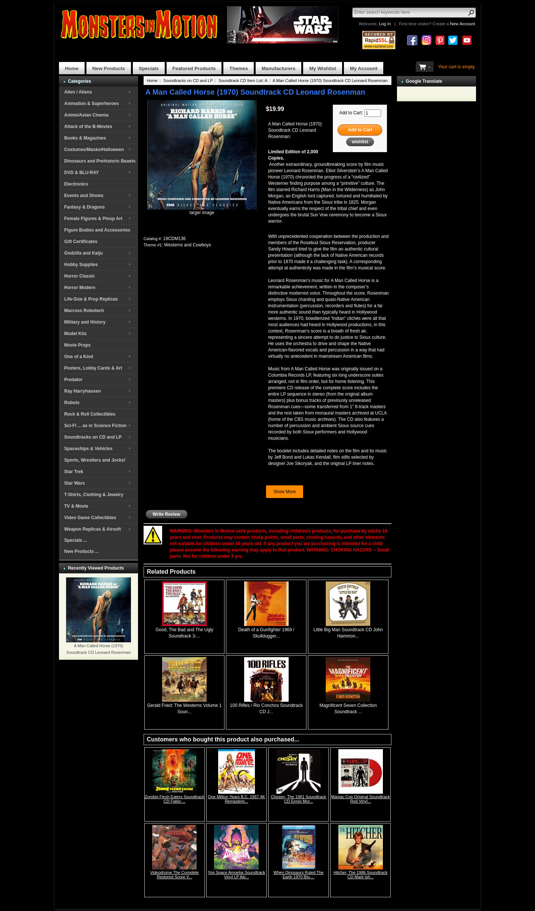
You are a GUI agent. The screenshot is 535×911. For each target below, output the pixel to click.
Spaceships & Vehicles (88, 448)
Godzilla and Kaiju (83, 253)
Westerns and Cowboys (187, 245)
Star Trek (73, 471)
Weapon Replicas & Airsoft (92, 529)
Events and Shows (84, 195)
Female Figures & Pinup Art (93, 218)
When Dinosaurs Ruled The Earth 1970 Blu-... (298, 874)
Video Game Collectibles (90, 517)
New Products (108, 68)
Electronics (76, 184)
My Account (363, 68)
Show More (284, 491)
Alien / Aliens (78, 92)
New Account (462, 24)
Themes (238, 68)
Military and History (84, 322)
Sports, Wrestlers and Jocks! (94, 460)
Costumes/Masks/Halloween (94, 149)
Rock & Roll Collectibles (89, 414)
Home (72, 68)
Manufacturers (278, 68)
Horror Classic (79, 276)
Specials (149, 68)
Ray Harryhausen (82, 391)
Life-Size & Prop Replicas (91, 299)
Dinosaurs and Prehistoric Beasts (99, 161)
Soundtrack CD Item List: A (243, 80)
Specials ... (75, 540)
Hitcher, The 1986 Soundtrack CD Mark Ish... (360, 874)
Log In (385, 24)
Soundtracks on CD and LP (93, 437)
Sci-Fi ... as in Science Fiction (95, 425)
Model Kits (75, 333)
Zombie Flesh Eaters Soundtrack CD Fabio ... (174, 798)
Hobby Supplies (81, 264)
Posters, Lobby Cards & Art (93, 368)
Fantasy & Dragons (84, 207)
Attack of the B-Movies (88, 126)
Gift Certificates (80, 241)
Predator (73, 379)
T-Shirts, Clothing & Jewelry (93, 494)
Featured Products (194, 68)
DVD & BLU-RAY (81, 172)
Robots (71, 402)
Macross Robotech (84, 310)
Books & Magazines (85, 138)
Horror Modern (79, 287)
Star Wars (74, 483)
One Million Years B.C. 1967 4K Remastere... (236, 798)
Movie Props (77, 345)
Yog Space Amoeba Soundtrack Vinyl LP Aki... (236, 874)
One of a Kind (78, 356)
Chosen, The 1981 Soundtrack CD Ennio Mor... (298, 798)
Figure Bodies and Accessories (97, 230)
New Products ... (81, 551)
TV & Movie (76, 506)
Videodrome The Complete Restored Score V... (174, 874)
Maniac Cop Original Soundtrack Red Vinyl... (360, 798)
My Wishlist (322, 68)
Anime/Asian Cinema (86, 115)
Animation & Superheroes (91, 103)
